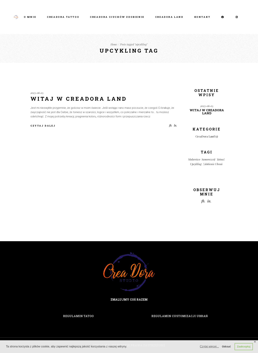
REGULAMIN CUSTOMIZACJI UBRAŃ (179, 316)
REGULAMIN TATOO (78, 316)
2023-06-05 (36, 93)
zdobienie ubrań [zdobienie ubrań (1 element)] (213, 164)
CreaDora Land (205, 136)
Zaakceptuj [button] (243, 346)
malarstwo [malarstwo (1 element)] (194, 159)
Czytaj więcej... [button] (209, 346)
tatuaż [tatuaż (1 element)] (221, 159)
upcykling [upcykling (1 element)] (196, 164)
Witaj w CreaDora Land (78, 98)
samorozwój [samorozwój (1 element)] (208, 159)
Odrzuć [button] (226, 346)
